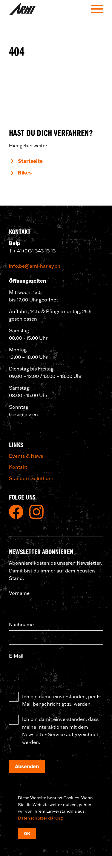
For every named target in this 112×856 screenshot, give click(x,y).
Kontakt (18, 467)
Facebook (16, 512)
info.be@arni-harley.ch (34, 266)
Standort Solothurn (31, 478)
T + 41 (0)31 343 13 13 (32, 251)
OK (27, 833)
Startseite (30, 161)
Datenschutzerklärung (40, 818)
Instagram (36, 512)
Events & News (26, 456)
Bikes (25, 172)
